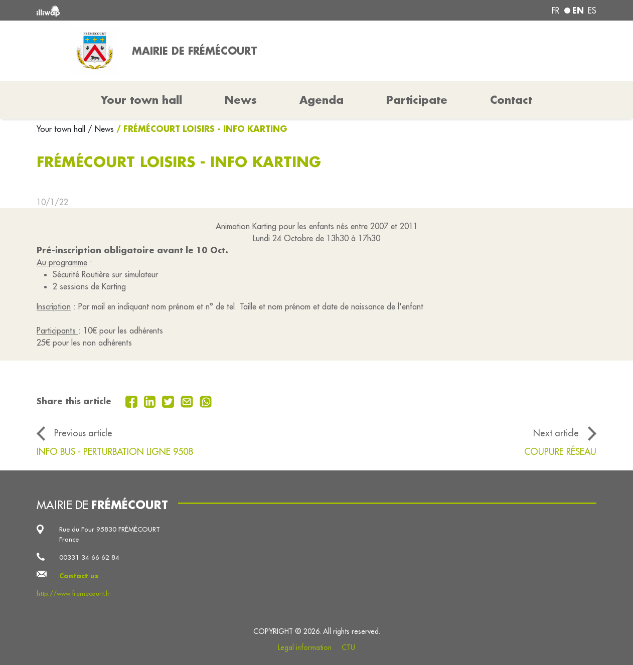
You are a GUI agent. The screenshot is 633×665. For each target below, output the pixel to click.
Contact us (78, 575)
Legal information (305, 647)
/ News (101, 129)
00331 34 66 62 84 (89, 557)
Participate (416, 100)
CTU (348, 647)
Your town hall (62, 129)
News (241, 100)
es (592, 11)
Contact (511, 100)
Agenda (321, 100)
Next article (556, 433)
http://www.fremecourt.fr (73, 593)
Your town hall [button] (141, 100)
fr (555, 11)
